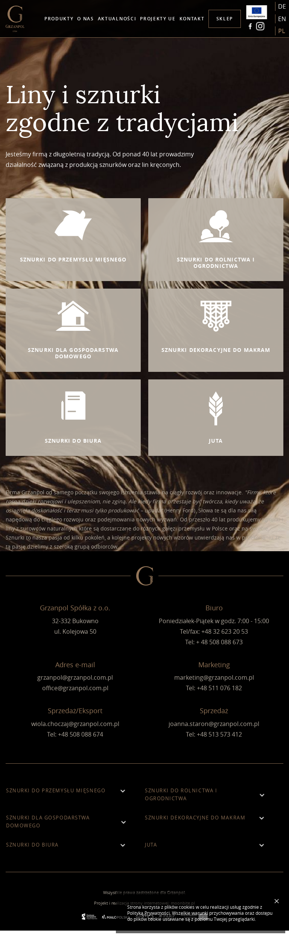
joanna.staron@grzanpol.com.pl (214, 730)
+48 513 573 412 (219, 741)
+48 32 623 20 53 (224, 638)
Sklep (224, 18)
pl (281, 31)
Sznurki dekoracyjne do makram (206, 824)
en (282, 19)
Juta (206, 851)
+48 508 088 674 (80, 741)
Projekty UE (157, 18)
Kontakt (192, 18)
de (282, 6)
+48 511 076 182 (219, 695)
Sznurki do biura (67, 851)
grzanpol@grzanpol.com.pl (75, 684)
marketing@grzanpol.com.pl (214, 684)
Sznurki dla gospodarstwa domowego (67, 828)
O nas (85, 18)
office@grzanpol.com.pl (75, 695)
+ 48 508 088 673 (219, 648)
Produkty (58, 18)
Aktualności (117, 18)
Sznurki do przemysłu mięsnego (67, 797)
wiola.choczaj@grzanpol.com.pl (75, 730)
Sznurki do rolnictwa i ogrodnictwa (206, 800)
